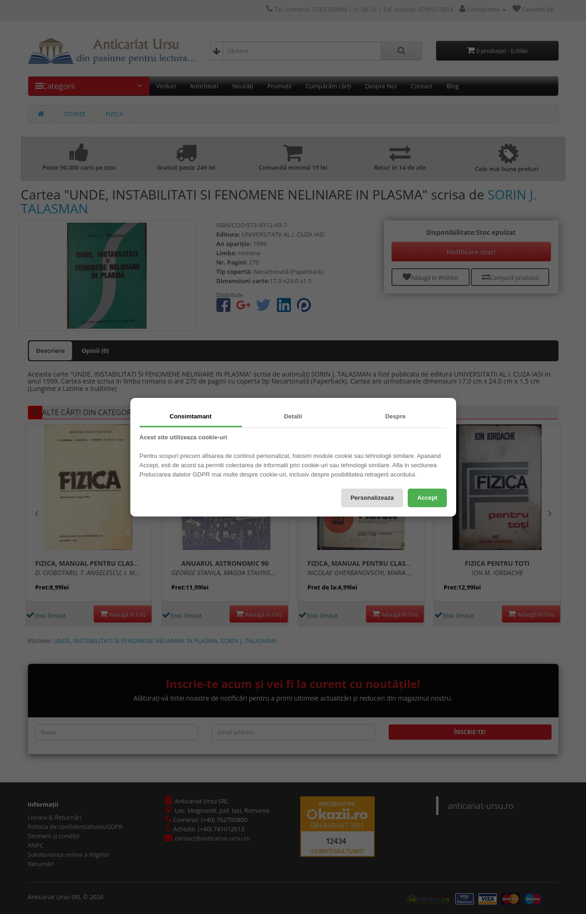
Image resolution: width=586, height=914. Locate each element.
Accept (427, 497)
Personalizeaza (372, 497)
